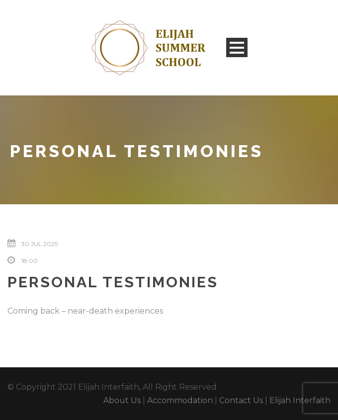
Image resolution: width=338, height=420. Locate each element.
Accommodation (180, 400)
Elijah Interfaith (300, 400)
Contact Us (241, 400)
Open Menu (237, 47)
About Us (122, 400)
